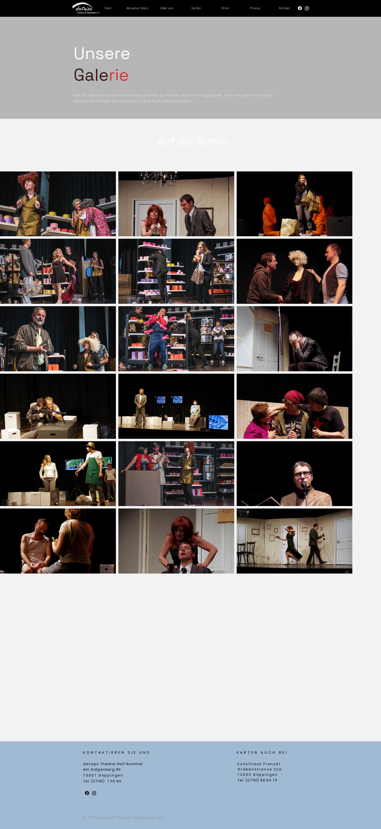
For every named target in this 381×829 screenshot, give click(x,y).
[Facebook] (300, 8)
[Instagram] (307, 8)
